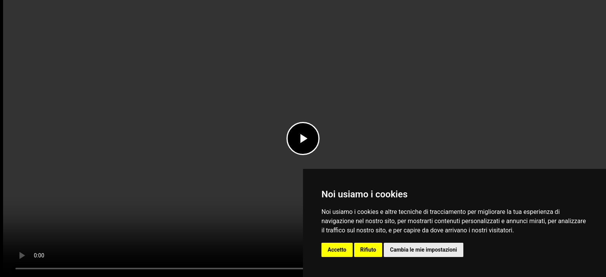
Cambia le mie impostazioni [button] (423, 250)
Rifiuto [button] (368, 250)
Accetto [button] (337, 250)
